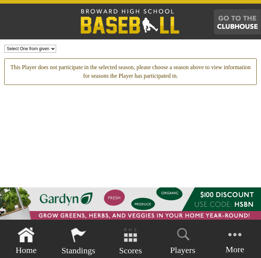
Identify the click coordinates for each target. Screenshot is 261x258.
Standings (78, 241)
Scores (130, 241)
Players (183, 240)
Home (26, 241)
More (235, 240)
